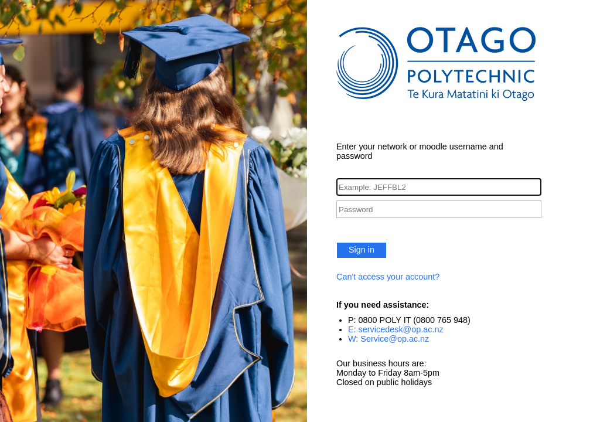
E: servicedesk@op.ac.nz (396, 329)
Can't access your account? (387, 276)
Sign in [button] (361, 249)
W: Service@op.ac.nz (388, 338)
